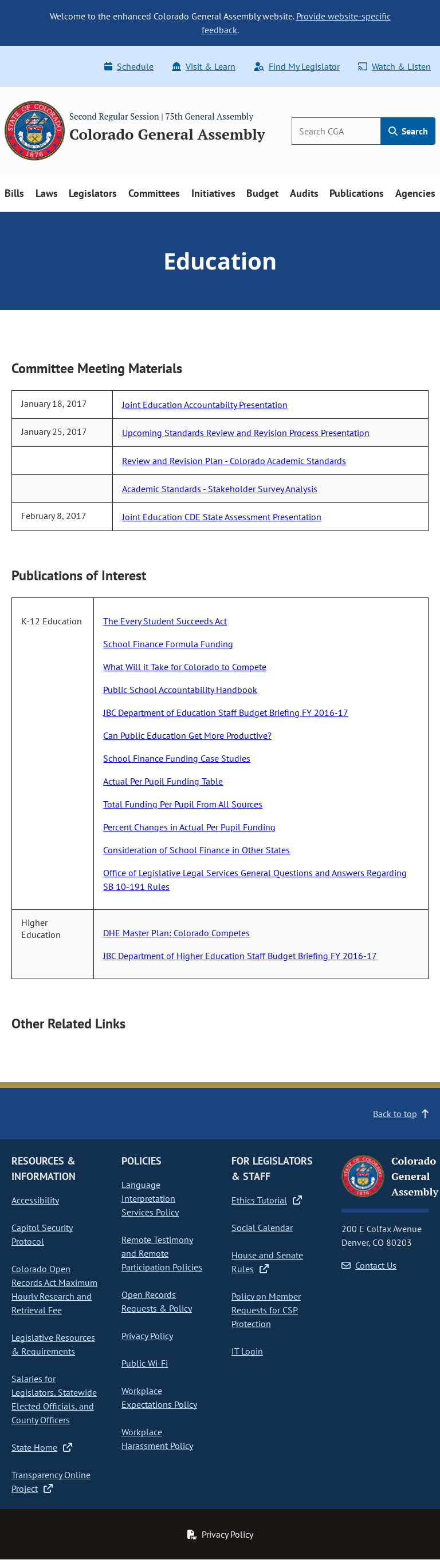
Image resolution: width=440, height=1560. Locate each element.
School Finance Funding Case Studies (176, 758)
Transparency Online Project (51, 1481)
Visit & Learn (203, 66)
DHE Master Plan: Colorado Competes (176, 933)
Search (408, 131)
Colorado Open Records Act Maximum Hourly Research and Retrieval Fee (54, 1289)
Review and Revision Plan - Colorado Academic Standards (234, 460)
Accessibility (35, 1200)
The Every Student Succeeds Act (165, 621)
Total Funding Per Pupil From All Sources (182, 804)
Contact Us (368, 1265)
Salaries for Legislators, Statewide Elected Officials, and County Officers (54, 1399)
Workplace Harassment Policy (157, 1438)
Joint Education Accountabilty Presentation (205, 404)
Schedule (129, 66)
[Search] (336, 131)
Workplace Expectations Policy (159, 1397)
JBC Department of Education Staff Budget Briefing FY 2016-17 (225, 712)
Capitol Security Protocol (42, 1234)
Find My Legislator (297, 66)
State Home (41, 1447)
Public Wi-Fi (144, 1363)
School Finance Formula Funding (168, 644)
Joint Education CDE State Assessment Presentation (221, 516)
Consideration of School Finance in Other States (196, 850)
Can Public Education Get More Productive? (187, 735)
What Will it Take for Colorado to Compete (184, 666)
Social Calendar (262, 1227)
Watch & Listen (394, 66)
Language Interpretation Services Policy (150, 1198)
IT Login (247, 1351)
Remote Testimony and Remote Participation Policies (161, 1253)
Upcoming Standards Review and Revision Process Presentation (246, 432)
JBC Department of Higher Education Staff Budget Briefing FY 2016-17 (240, 955)
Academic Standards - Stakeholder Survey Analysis (219, 488)
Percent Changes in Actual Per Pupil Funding (189, 827)
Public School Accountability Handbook (180, 689)
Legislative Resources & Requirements (53, 1344)
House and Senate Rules (267, 1261)
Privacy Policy (147, 1335)
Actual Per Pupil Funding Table (163, 781)
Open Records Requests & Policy (156, 1301)
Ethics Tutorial (266, 1200)
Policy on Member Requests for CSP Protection (266, 1309)
